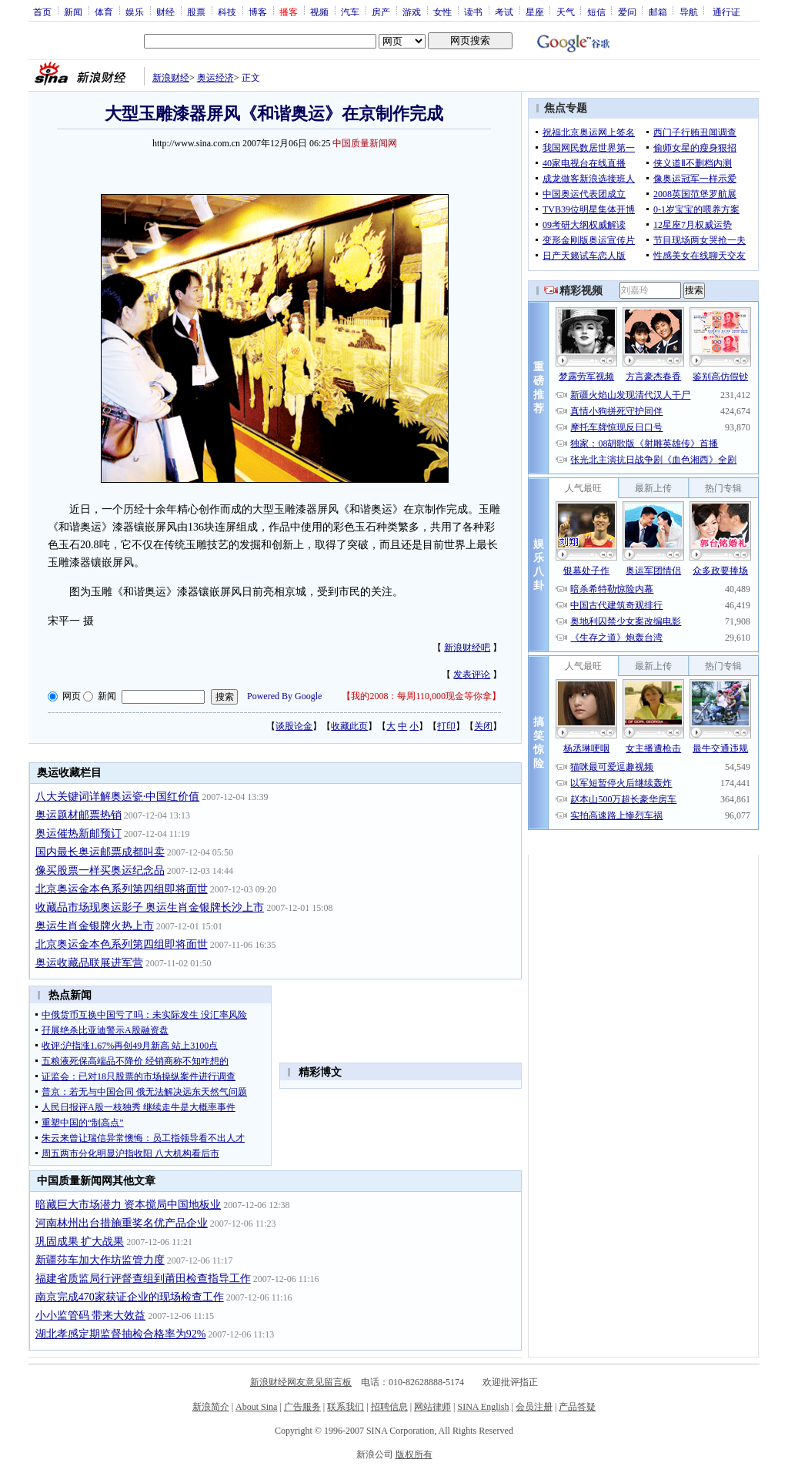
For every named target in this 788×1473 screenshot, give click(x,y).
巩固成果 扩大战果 (80, 1241)
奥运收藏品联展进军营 (89, 963)
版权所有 (414, 1454)
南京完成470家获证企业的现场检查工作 (129, 1297)
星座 (535, 11)
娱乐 (134, 11)
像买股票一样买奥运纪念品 (100, 870)
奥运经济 (215, 77)
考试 (504, 11)
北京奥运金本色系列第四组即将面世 (121, 889)
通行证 (726, 11)
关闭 (483, 726)
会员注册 (534, 1406)
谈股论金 (293, 726)
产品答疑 (577, 1406)
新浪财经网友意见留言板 (301, 1382)
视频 (319, 11)
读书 (473, 11)
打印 (446, 726)
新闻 (73, 11)
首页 (42, 11)
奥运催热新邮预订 (78, 833)
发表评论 (471, 674)
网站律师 (432, 1406)
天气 (565, 11)
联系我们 (345, 1406)
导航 (688, 11)
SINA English (483, 1406)
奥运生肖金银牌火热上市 (94, 926)
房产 (381, 11)
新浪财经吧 (467, 647)
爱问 (627, 11)
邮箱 (658, 11)
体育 (104, 11)
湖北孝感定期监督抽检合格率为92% (120, 1334)
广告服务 (302, 1406)
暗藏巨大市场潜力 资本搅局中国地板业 (128, 1204)
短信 (596, 11)
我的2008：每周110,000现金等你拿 (421, 696)
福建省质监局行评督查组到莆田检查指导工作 (143, 1278)
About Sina (256, 1406)
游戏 (411, 11)
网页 (71, 696)
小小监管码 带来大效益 (90, 1315)
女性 (442, 11)
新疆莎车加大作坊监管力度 (100, 1260)
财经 (165, 11)
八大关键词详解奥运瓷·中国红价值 (117, 796)
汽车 (350, 11)
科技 (227, 11)
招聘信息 (389, 1406)
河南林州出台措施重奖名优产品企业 (121, 1223)
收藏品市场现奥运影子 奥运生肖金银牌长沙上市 (150, 907)
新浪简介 (210, 1406)
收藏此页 (349, 726)
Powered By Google (284, 696)
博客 (258, 11)
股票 (196, 11)
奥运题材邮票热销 (78, 815)
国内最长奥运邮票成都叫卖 (100, 852)
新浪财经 (170, 77)
